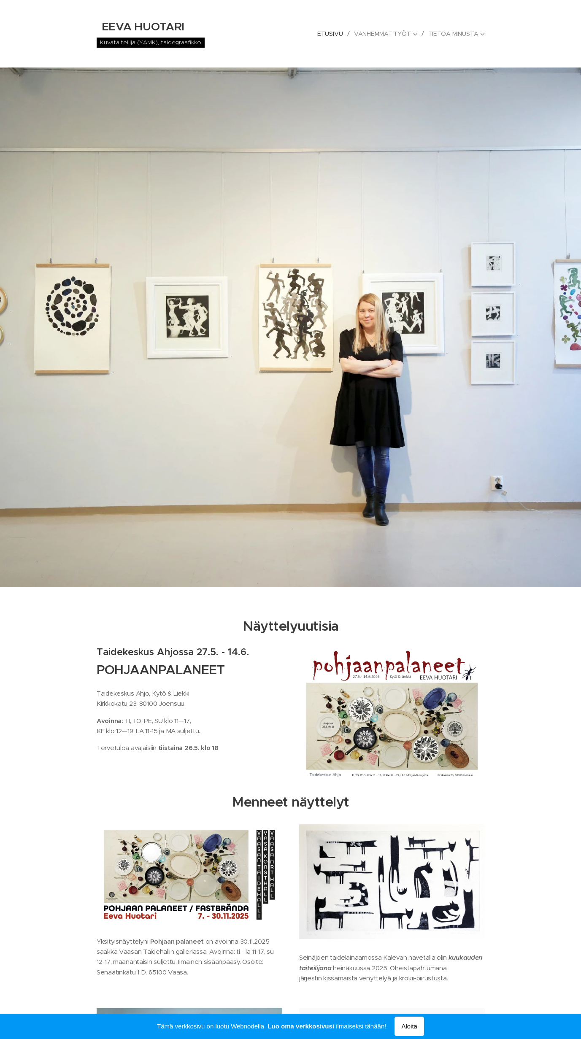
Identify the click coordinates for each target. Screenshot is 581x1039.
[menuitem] (330, 33)
